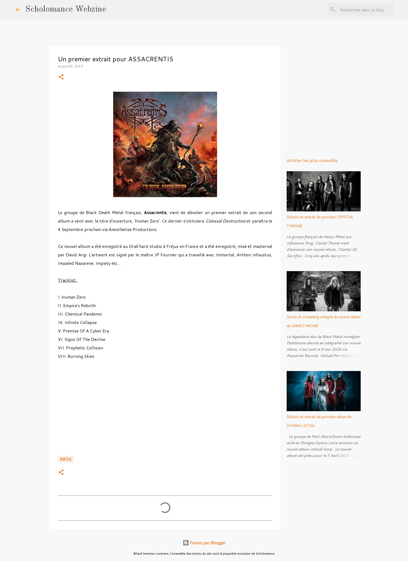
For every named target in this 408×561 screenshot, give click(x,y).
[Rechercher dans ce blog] (365, 9)
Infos (66, 459)
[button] (61, 77)
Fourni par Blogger (204, 542)
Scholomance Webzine (65, 9)
